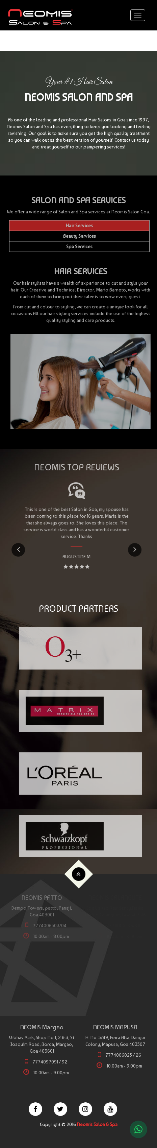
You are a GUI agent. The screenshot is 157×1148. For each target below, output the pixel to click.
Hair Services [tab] (79, 225)
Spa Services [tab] (79, 246)
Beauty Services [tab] (79, 236)
